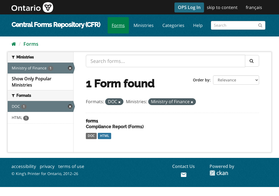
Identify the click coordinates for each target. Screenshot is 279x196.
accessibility (23, 166)
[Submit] (260, 24)
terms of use (71, 166)
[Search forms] (238, 25)
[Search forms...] (165, 61)
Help (198, 25)
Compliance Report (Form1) (115, 126)
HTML (104, 135)
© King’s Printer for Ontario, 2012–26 (44, 173)
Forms (118, 25)
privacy (47, 166)
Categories (173, 25)
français (254, 7)
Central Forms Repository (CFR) (55, 25)
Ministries (144, 25)
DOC (91, 135)
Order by (201, 79)
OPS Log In (189, 7)
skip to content (222, 7)
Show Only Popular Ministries (31, 82)
